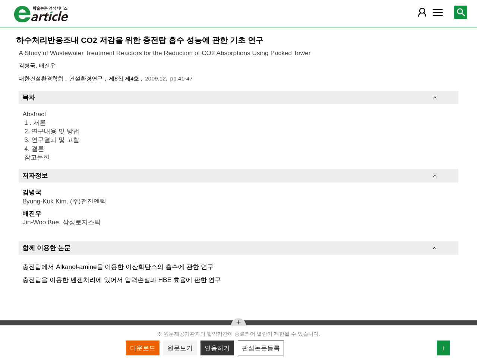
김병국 (27, 65)
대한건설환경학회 (42, 78)
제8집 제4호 (125, 78)
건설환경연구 (86, 78)
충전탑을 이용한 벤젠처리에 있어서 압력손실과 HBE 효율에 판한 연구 (121, 280)
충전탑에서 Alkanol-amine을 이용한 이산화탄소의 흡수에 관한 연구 (117, 266)
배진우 (47, 65)
